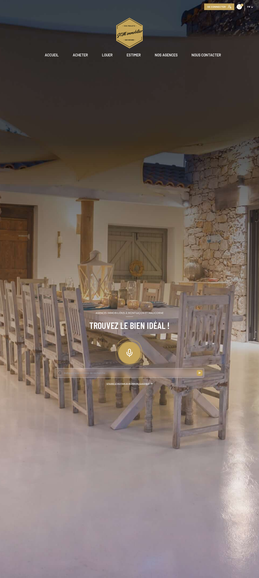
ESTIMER (134, 55)
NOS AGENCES (166, 55)
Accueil (52, 55)
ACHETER (80, 55)
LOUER (107, 55)
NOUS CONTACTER (206, 55)
